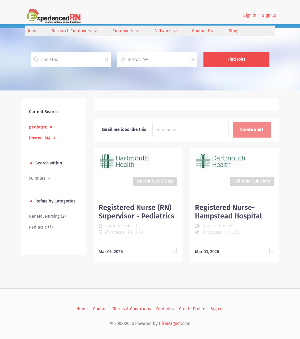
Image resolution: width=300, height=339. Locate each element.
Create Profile (192, 308)
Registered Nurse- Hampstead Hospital (228, 211)
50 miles (37, 178)
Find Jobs (236, 59)
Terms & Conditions (132, 308)
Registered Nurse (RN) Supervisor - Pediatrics (136, 211)
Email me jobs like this (124, 129)
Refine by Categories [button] (55, 201)
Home (82, 308)
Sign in (249, 15)
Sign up (269, 15)
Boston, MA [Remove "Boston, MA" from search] (40, 137)
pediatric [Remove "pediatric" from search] (38, 127)
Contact (100, 308)
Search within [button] (48, 163)
